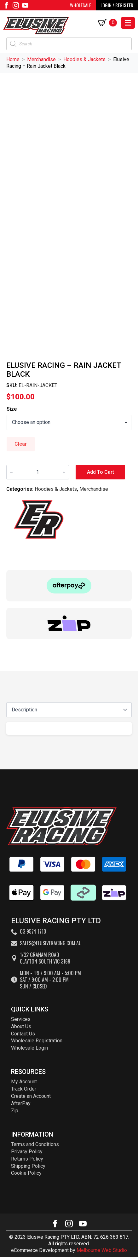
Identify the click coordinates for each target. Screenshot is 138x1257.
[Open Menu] (128, 23)
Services (21, 1019)
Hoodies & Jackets (84, 59)
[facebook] (6, 5)
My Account (24, 1082)
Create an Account (31, 1096)
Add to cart (100, 472)
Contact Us (23, 1034)
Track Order (23, 1089)
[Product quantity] (37, 472)
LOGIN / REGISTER (117, 5)
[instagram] (16, 5)
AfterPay (21, 1103)
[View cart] (108, 23)
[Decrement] (11, 472)
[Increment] (63, 472)
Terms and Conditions (35, 1144)
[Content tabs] (69, 709)
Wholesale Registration (36, 1041)
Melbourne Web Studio (102, 1250)
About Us (21, 1026)
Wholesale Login (29, 1048)
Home (13, 59)
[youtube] (25, 5)
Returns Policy (27, 1159)
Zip (14, 1111)
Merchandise (41, 59)
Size (12, 409)
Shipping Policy (28, 1166)
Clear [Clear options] (20, 444)
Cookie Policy (26, 1173)
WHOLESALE (80, 5)
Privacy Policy (27, 1152)
